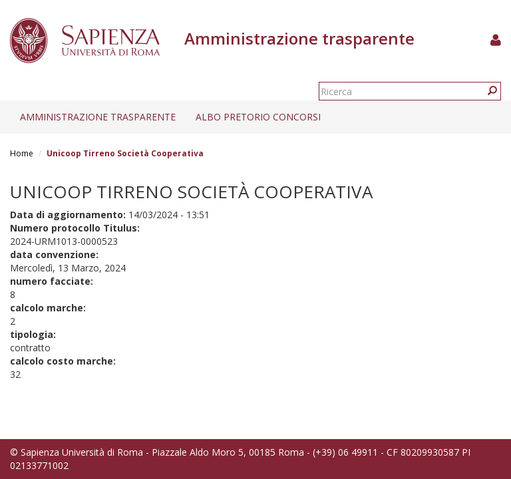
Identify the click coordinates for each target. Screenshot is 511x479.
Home (21, 153)
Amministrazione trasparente (98, 116)
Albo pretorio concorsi (258, 116)
